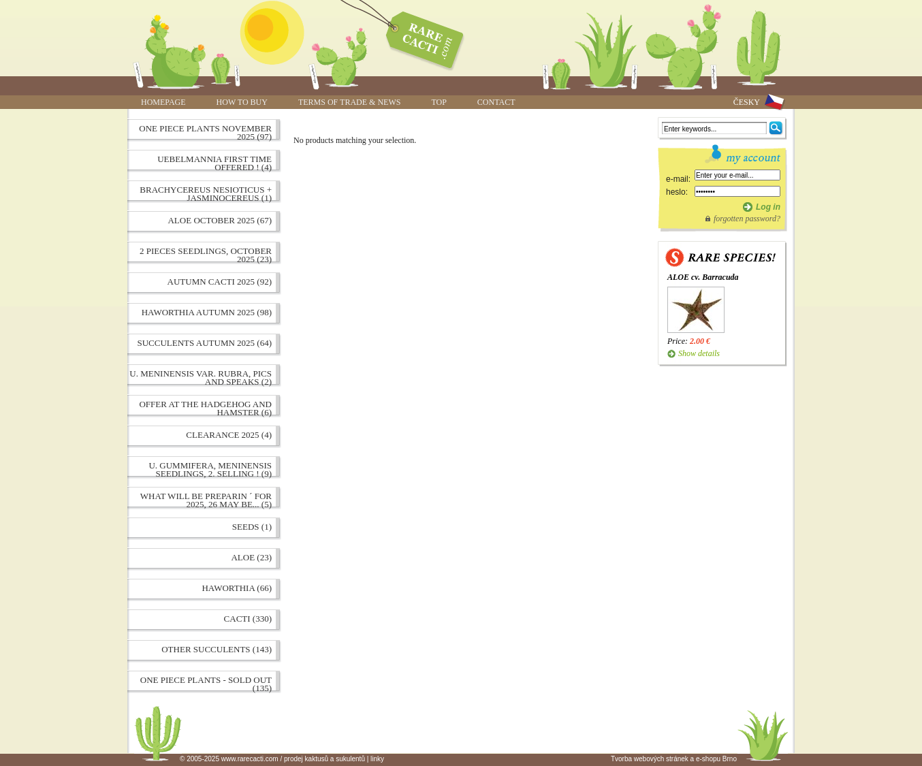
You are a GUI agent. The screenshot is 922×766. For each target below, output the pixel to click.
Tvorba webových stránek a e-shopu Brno (674, 759)
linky (377, 759)
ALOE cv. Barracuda (703, 277)
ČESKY (746, 102)
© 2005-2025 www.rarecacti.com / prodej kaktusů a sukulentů (272, 759)
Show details (699, 353)
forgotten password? (747, 218)
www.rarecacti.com (417, 37)
